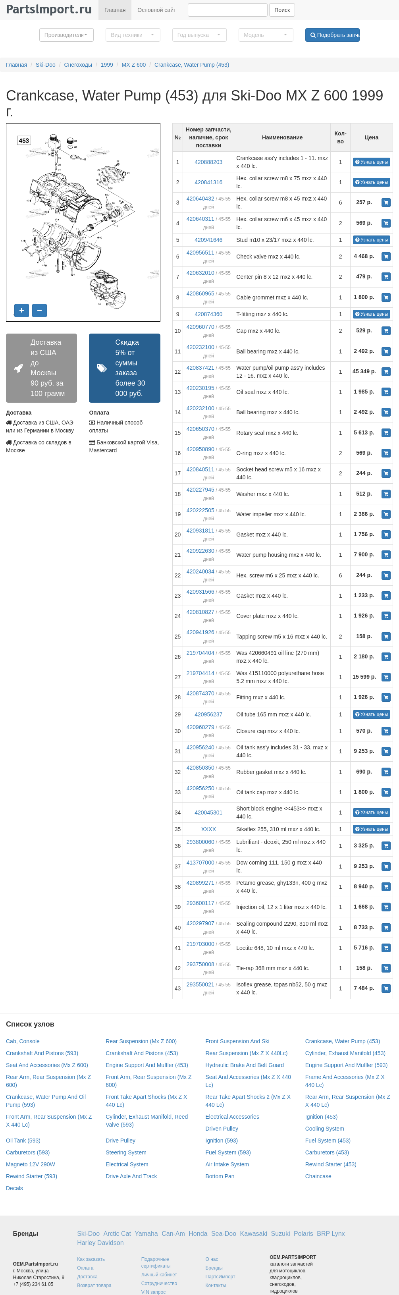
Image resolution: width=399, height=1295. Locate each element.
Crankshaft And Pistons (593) (42, 1053)
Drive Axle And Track (131, 1176)
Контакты (215, 1285)
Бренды (213, 1268)
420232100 (200, 347)
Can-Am (173, 1233)
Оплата (85, 1268)
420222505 (200, 510)
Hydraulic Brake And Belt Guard (245, 1065)
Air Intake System (227, 1164)
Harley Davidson (100, 1242)
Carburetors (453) (327, 1152)
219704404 (200, 653)
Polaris (303, 1233)
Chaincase (318, 1176)
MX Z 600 (134, 65)
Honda (198, 1233)
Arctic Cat (117, 1233)
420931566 (200, 592)
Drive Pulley (120, 1140)
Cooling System (324, 1128)
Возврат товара (94, 1285)
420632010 (200, 273)
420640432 (200, 198)
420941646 (208, 240)
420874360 (208, 314)
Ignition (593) (222, 1140)
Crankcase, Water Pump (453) (191, 65)
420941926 (200, 632)
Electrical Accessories (232, 1117)
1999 (107, 65)
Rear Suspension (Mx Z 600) (141, 1041)
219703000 (200, 944)
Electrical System (127, 1164)
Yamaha (146, 1233)
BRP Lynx (331, 1233)
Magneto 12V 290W (30, 1164)
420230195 (200, 388)
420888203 (208, 162)
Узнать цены (371, 162)
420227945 (200, 489)
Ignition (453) (321, 1117)
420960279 (200, 727)
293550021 (200, 984)
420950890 (200, 449)
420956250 (200, 788)
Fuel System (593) (228, 1152)
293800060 (200, 842)
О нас (211, 1259)
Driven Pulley (222, 1128)
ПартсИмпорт (220, 1277)
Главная (114, 10)
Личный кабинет (159, 1275)
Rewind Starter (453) (331, 1164)
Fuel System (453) (328, 1140)
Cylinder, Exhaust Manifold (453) (345, 1053)
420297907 (200, 923)
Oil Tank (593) (23, 1140)
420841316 (208, 182)
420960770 (200, 327)
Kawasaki (253, 1233)
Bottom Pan (220, 1176)
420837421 (200, 368)
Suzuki (280, 1233)
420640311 (200, 219)
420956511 (200, 252)
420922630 (200, 551)
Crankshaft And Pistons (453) (142, 1053)
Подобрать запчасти (335, 35)
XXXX (208, 829)
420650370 (200, 429)
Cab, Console (23, 1041)
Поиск (282, 10)
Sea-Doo (223, 1233)
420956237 (208, 714)
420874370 (200, 693)
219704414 (200, 673)
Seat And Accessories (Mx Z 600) (47, 1065)
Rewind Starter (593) (31, 1176)
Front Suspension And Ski (238, 1041)
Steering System (126, 1152)
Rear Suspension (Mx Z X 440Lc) (247, 1053)
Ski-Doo (46, 65)
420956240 (200, 747)
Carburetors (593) (28, 1152)
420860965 (200, 293)
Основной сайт (156, 10)
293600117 (200, 903)
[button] (66, 35)
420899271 (200, 883)
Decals (14, 1188)
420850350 (200, 767)
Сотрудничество (159, 1283)
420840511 (200, 469)
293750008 (200, 964)
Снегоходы (78, 65)
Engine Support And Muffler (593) (346, 1065)
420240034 (200, 571)
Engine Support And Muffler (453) (147, 1065)
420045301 (208, 812)
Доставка (87, 1277)
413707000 (200, 862)
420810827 (200, 612)
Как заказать (91, 1259)
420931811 (200, 530)
